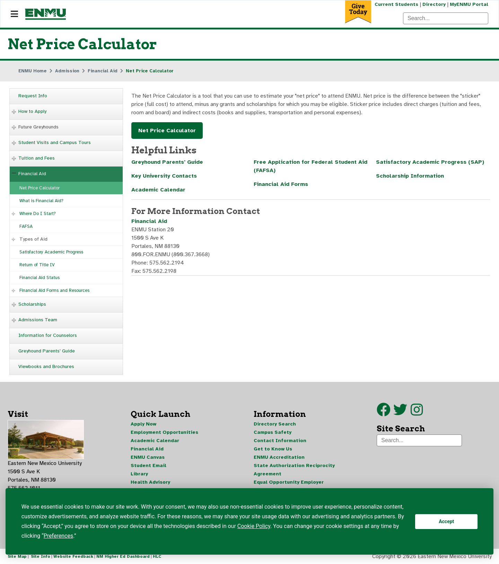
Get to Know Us (273, 449)
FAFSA (26, 226)
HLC (157, 556)
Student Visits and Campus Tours (54, 142)
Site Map (17, 556)
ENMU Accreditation (279, 457)
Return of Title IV (37, 265)
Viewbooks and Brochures (46, 366)
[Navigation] (14, 14)
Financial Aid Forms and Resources (54, 290)
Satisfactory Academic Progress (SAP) (430, 162)
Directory (434, 4)
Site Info (40, 556)
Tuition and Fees (36, 158)
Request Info (32, 96)
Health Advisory (150, 482)
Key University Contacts (164, 175)
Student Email (148, 465)
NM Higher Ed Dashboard (123, 556)
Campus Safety (272, 432)
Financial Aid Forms (281, 184)
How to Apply (32, 111)
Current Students (396, 4)
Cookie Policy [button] (253, 526)
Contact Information (280, 441)
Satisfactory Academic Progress (51, 252)
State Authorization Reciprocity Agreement (294, 470)
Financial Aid (32, 174)
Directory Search (275, 424)
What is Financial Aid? (41, 201)
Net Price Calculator (39, 188)
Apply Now (143, 424)
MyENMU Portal (469, 4)
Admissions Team (37, 320)
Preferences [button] (58, 535)
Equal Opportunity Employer (289, 482)
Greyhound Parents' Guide (46, 351)
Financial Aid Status (39, 277)
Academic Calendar (158, 189)
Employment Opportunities (164, 432)
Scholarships (32, 304)
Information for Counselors (47, 335)
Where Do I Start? (37, 213)
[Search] (445, 18)
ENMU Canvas (148, 457)
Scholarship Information (410, 175)
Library (139, 474)
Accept (446, 521)
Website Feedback (73, 556)
